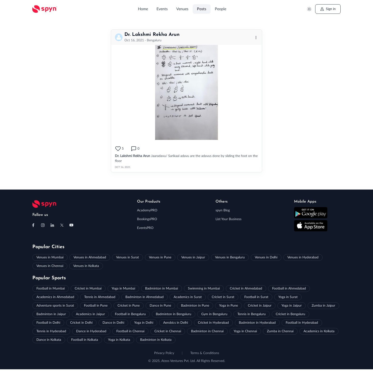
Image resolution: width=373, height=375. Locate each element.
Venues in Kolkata (86, 266)
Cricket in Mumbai (88, 288)
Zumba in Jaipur (323, 305)
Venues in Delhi (266, 257)
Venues (182, 9)
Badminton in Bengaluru (173, 314)
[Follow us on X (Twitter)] (62, 225)
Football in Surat (256, 297)
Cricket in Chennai (167, 331)
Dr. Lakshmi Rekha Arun (152, 34)
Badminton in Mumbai (161, 288)
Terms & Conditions (204, 353)
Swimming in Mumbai (204, 288)
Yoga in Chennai (245, 331)
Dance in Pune (160, 305)
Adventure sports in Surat (55, 305)
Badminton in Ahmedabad (144, 297)
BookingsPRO (147, 219)
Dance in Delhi (113, 322)
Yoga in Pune (228, 305)
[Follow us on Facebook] (33, 225)
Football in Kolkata (84, 340)
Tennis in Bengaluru (251, 314)
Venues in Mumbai (50, 257)
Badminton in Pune (195, 305)
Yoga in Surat (288, 297)
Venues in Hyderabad (303, 257)
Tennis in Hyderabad (51, 331)
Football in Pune (96, 305)
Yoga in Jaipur (291, 305)
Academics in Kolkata (319, 331)
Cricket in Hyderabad (213, 322)
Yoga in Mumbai (123, 288)
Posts (201, 9)
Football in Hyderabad (302, 322)
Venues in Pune (160, 257)
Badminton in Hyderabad (257, 322)
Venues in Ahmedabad (90, 257)
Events (162, 9)
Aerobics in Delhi (175, 322)
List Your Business (228, 219)
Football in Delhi (48, 322)
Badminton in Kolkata (156, 340)
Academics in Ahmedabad (55, 297)
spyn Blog (223, 210)
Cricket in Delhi (81, 322)
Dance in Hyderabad (91, 331)
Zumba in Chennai (280, 331)
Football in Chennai (130, 331)
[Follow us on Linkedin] (52, 225)
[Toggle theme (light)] (309, 9)
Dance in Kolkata (48, 340)
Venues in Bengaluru (230, 257)
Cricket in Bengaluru (290, 314)
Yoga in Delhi (143, 322)
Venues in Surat (127, 257)
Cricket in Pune (129, 305)
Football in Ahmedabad (289, 288)
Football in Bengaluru (130, 314)
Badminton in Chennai (207, 331)
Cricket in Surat (223, 297)
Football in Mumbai (50, 288)
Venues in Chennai (49, 266)
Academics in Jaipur (90, 314)
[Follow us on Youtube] (71, 225)
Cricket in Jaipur (259, 305)
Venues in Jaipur (193, 257)
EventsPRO (145, 228)
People (220, 9)
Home (143, 9)
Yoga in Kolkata (119, 340)
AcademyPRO (147, 210)
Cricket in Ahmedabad (246, 288)
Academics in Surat (188, 297)
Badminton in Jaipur (51, 314)
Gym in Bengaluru (214, 314)
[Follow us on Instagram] (43, 225)
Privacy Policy (164, 353)
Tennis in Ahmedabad (99, 297)
